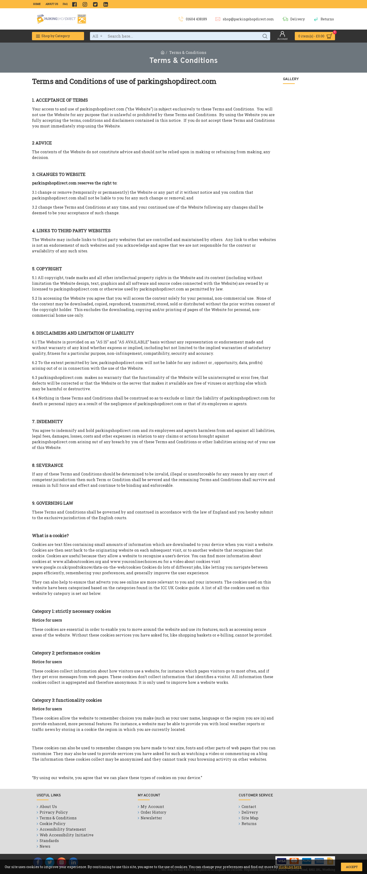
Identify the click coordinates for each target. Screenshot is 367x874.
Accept (352, 867)
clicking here (290, 867)
